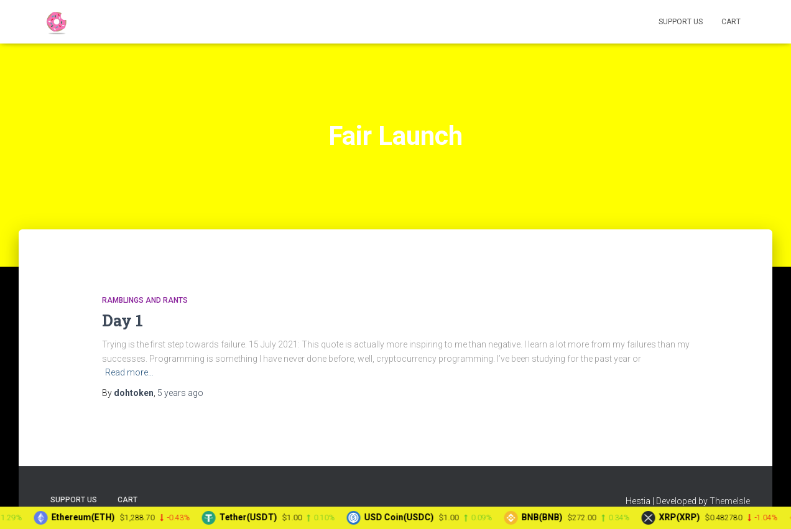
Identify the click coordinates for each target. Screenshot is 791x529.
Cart (731, 21)
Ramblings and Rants (145, 300)
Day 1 (122, 320)
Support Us (681, 21)
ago (180, 393)
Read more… (129, 372)
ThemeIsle (730, 501)
